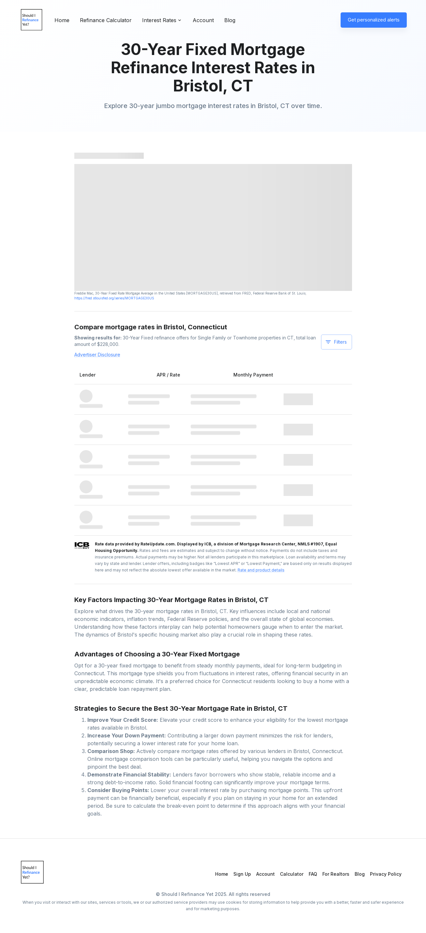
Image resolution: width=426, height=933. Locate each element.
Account (203, 20)
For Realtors (335, 874)
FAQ (313, 874)
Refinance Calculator (106, 20)
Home (61, 20)
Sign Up (242, 874)
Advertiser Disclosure (97, 354)
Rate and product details (261, 570)
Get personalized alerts (374, 20)
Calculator (291, 874)
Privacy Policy (386, 874)
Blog (229, 20)
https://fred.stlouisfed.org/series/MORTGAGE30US (114, 298)
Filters (336, 342)
